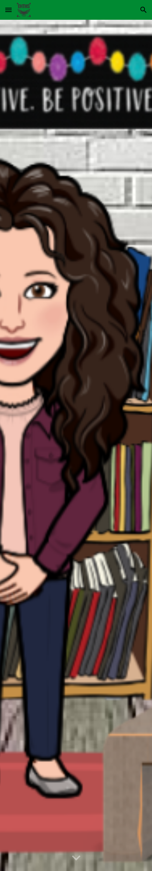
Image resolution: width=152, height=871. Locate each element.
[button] (8, 9)
